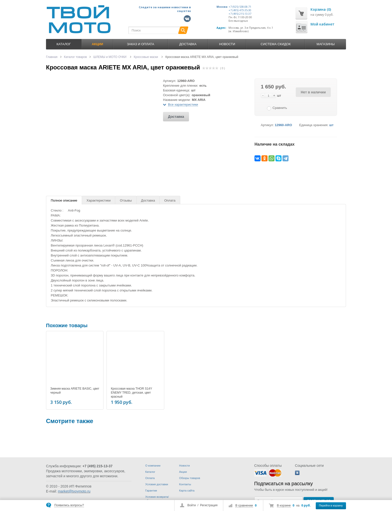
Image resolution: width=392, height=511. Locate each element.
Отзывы (126, 200)
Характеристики (98, 200)
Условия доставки (156, 484)
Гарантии (151, 490)
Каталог (63, 44)
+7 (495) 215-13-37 (239, 13)
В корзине (284, 505)
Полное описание (64, 200)
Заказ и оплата (140, 44)
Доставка (187, 44)
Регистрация (209, 505)
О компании (152, 465)
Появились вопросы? (69, 505)
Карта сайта (186, 490)
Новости (227, 44)
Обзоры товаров (189, 478)
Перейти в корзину (331, 505)
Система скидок (276, 44)
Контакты (185, 484)
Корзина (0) (320, 9)
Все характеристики (183, 104)
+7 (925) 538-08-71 (239, 6)
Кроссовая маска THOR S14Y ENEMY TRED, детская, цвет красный (131, 392)
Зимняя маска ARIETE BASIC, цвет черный (74, 390)
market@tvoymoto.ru (74, 491)
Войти (192, 505)
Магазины (325, 44)
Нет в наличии (313, 92)
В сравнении (244, 505)
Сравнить (279, 108)
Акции (183, 471)
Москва (222, 6)
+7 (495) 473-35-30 (239, 10)
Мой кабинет (322, 24)
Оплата (170, 200)
